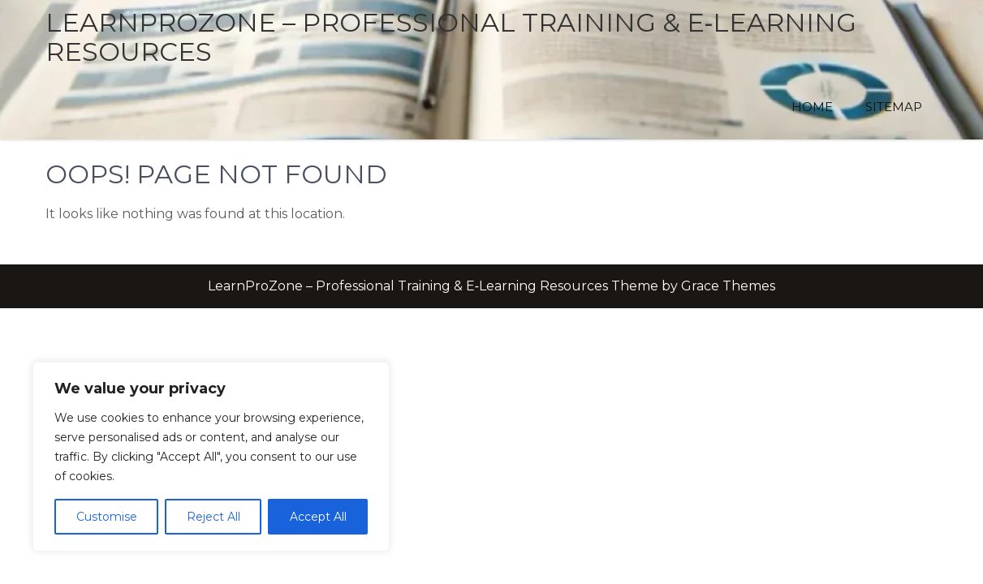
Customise (106, 516)
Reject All (213, 516)
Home (812, 106)
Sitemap (893, 106)
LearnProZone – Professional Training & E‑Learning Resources (451, 36)
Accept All (318, 516)
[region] (211, 457)
